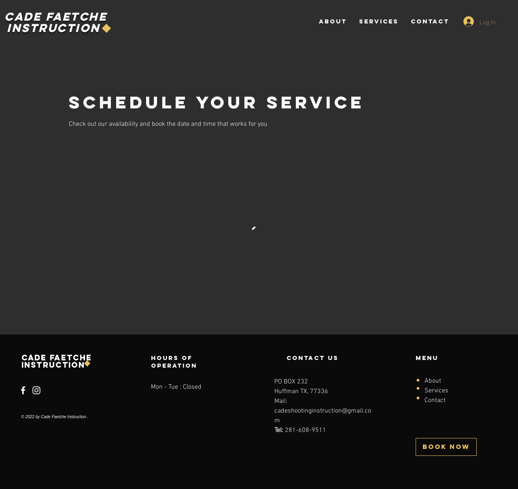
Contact (435, 400)
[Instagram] (36, 390)
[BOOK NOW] (446, 447)
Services (436, 391)
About (433, 381)
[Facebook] (23, 390)
